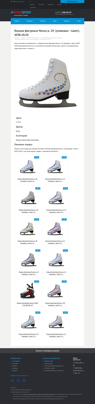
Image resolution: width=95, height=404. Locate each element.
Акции (55, 21)
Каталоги (43, 21)
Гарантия (50, 4)
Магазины (30, 21)
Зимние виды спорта (33, 37)
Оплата (59, 4)
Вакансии (67, 21)
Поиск (78, 21)
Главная (17, 21)
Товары (23, 37)
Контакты (41, 4)
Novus (18, 131)
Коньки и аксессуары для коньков (51, 37)
